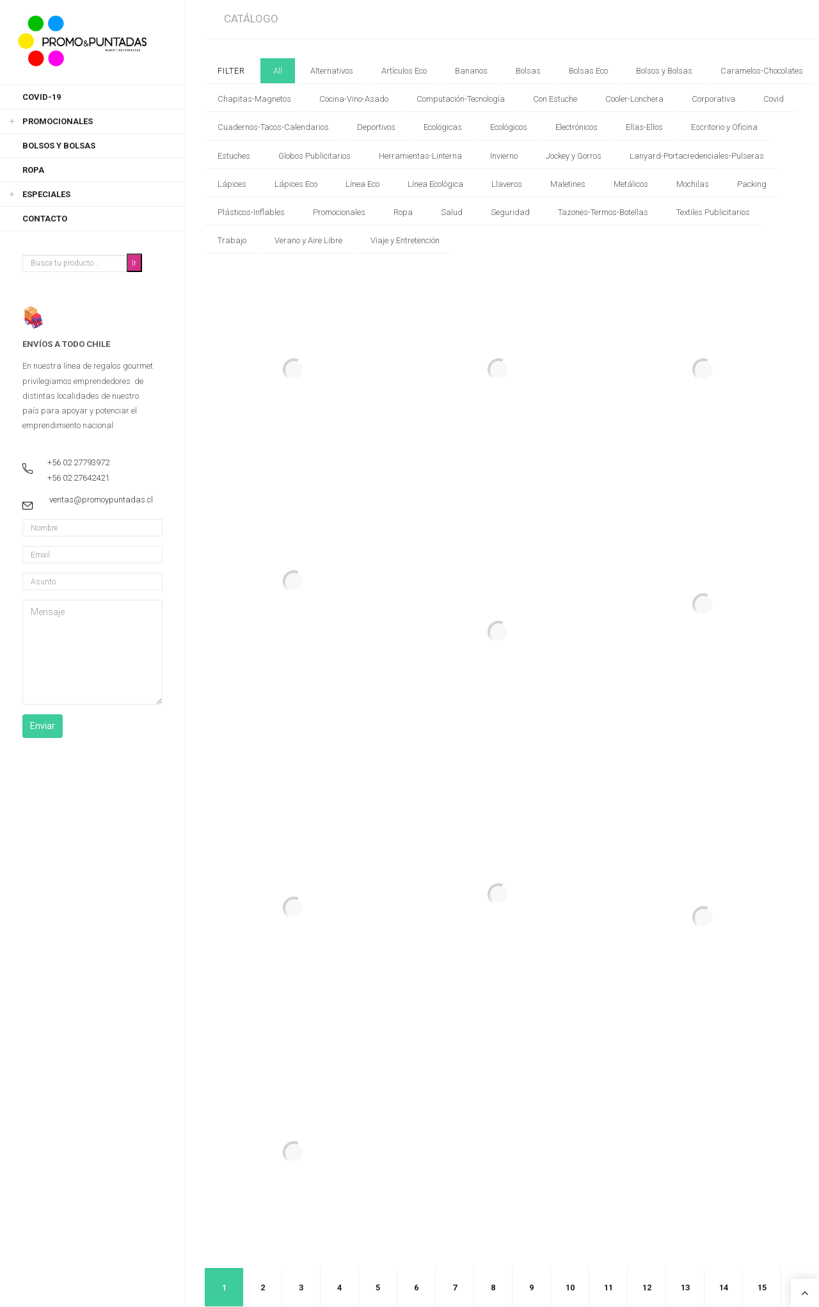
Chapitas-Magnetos (254, 99)
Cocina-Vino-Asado (353, 99)
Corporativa (713, 99)
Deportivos (376, 127)
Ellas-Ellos (644, 127)
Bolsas (528, 71)
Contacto (44, 218)
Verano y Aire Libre (308, 240)
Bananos (471, 71)
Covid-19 (41, 97)
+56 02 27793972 (78, 462)
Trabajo (232, 240)
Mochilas (692, 184)
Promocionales (57, 121)
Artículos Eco (404, 71)
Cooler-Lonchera (634, 99)
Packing (752, 184)
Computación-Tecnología (461, 99)
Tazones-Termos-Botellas (603, 212)
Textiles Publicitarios (713, 212)
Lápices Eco (295, 184)
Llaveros (506, 184)
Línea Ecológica (435, 184)
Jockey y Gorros (573, 156)
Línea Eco (362, 184)
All (277, 71)
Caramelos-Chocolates (761, 71)
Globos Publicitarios (314, 156)
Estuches (234, 156)
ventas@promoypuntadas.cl (101, 499)
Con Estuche (555, 99)
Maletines (567, 184)
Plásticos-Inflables (251, 212)
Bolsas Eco (588, 71)
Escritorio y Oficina (724, 127)
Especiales (46, 194)
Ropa (33, 170)
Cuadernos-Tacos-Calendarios (273, 127)
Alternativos (331, 71)
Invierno (504, 156)
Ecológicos (508, 127)
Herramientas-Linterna (420, 156)
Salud (452, 212)
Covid (773, 99)
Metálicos (631, 184)
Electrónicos (576, 127)
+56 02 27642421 (78, 478)
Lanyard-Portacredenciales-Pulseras (697, 156)
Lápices (232, 184)
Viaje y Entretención (405, 240)
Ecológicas (443, 127)
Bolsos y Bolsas (58, 145)
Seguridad (510, 212)
